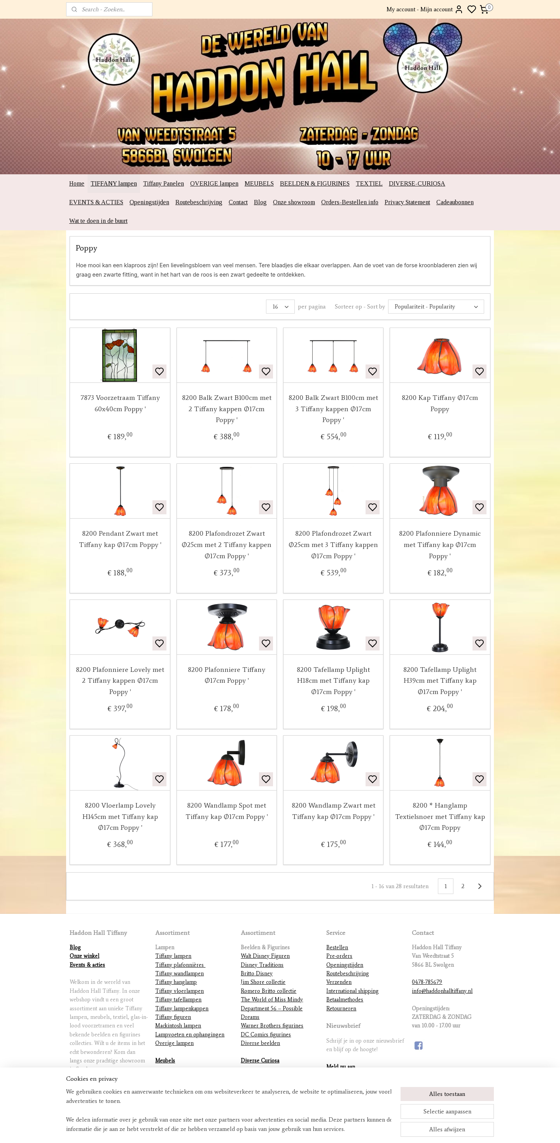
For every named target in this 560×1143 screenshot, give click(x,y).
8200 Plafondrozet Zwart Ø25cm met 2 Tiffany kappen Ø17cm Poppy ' (226, 544)
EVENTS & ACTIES (96, 202)
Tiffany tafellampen (178, 999)
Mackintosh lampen (178, 1025)
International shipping (352, 991)
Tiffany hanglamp (176, 982)
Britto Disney (257, 973)
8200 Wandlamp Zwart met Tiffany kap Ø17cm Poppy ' (333, 811)
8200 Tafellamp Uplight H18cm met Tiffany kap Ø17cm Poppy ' (333, 680)
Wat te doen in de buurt (98, 220)
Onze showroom (294, 202)
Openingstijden (149, 202)
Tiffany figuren (173, 1017)
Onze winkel (84, 956)
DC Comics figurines (266, 1034)
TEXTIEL (369, 183)
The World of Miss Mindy (272, 999)
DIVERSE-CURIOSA (417, 183)
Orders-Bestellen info (349, 202)
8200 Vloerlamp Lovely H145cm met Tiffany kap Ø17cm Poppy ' (120, 816)
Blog (260, 202)
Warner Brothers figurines (272, 1025)
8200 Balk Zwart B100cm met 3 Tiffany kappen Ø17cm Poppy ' (333, 408)
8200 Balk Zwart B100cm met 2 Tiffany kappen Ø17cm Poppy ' (226, 408)
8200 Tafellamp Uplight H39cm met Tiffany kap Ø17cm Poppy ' (439, 680)
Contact (238, 202)
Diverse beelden (260, 1043)
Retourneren (341, 1008)
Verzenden (339, 982)
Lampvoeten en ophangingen (189, 1034)
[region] (228, 1110)
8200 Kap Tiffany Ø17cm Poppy (440, 403)
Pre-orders (339, 956)
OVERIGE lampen (214, 183)
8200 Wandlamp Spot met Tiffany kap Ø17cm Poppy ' (227, 811)
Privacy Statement (407, 202)
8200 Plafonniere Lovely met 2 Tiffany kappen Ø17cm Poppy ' (120, 680)
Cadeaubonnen (455, 202)
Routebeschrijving (198, 202)
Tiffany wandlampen (179, 973)
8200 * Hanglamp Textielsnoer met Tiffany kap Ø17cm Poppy (440, 816)
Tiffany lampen (173, 956)
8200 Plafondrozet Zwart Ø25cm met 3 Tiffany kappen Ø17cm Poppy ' (333, 544)
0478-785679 (427, 982)
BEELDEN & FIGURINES (315, 183)
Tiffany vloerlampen (179, 991)
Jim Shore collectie (263, 982)
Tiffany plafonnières (180, 965)
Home (76, 183)
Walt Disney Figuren (265, 956)
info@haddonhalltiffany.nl (442, 991)
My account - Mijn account (425, 9)
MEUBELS (259, 183)
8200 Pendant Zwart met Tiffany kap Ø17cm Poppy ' (120, 539)
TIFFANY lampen (114, 183)
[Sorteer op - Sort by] (436, 306)
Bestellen (337, 947)
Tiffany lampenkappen (181, 1008)
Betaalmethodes (344, 999)
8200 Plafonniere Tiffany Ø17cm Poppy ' (226, 675)
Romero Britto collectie (268, 991)
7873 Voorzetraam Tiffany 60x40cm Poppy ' (120, 403)
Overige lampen (174, 1043)
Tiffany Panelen (163, 183)
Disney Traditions (262, 965)
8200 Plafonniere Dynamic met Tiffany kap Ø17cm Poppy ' (440, 544)
